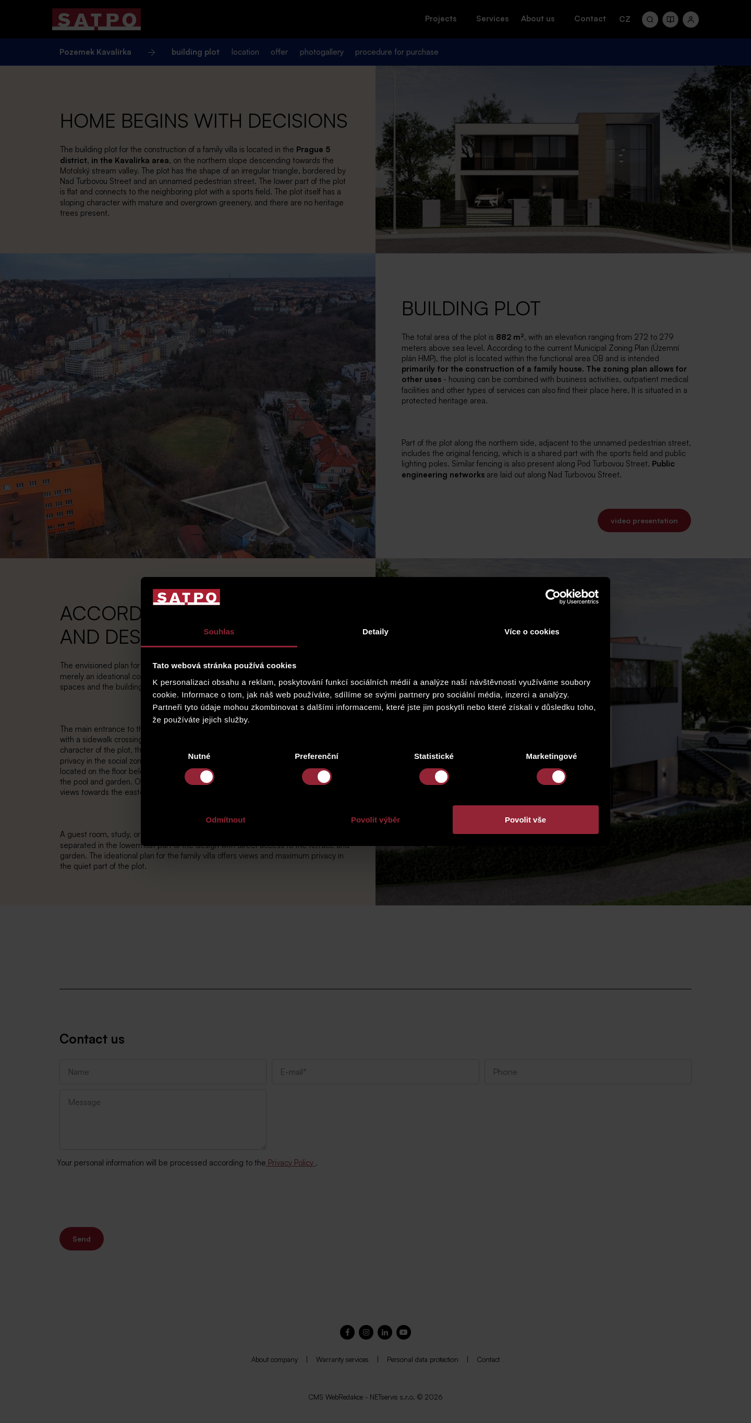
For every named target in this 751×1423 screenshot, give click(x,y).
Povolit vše (525, 819)
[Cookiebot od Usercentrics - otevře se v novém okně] (553, 597)
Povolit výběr (375, 819)
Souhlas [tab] (218, 631)
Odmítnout (226, 819)
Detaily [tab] (375, 631)
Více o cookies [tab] (532, 631)
